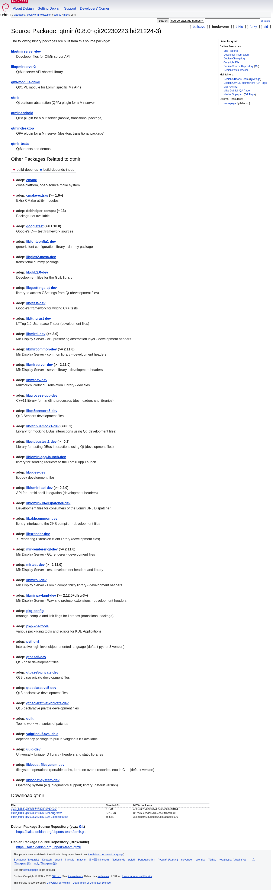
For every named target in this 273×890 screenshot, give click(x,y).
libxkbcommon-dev (41, 518)
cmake (31, 180)
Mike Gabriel (231, 90)
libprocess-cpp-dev (42, 395)
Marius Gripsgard (233, 94)
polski (131, 859)
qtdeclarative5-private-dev (47, 703)
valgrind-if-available (42, 734)
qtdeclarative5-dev (41, 688)
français (69, 859)
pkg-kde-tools (37, 626)
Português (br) (146, 859)
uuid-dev (33, 749)
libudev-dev (35, 472)
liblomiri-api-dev (39, 488)
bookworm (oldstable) (39, 14)
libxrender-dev (38, 534)
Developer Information (236, 54)
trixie (239, 26)
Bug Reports (231, 50)
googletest (35, 226)
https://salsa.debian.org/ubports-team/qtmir (48, 847)
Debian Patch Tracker (236, 70)
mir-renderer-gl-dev (42, 549)
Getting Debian (49, 8)
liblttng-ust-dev (38, 318)
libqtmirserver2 (23, 67)
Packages (19, 14)
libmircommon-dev (41, 349)
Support (70, 8)
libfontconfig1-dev (41, 241)
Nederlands (118, 859)
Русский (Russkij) (168, 859)
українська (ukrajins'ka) (233, 859)
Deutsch (47, 859)
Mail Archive (230, 86)
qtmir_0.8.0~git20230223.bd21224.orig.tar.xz (36, 813)
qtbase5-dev (36, 657)
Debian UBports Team (236, 79)
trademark (103, 876)
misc (66, 14)
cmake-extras (37, 195)
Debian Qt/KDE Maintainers (239, 82)
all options (265, 21)
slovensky (187, 859)
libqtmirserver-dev (26, 51)
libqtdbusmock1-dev (43, 426)
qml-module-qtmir (25, 82)
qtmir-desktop (22, 128)
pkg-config (35, 611)
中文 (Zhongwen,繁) (45, 863)
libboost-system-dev (43, 780)
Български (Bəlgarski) (26, 859)
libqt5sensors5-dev (41, 411)
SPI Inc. (56, 876)
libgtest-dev (35, 303)
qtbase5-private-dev (42, 672)
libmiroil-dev (36, 580)
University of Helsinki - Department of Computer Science (79, 882)
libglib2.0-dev (37, 272)
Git (256, 66)
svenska (200, 859)
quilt (29, 718)
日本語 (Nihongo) (99, 859)
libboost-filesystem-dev (45, 764)
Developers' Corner (94, 8)
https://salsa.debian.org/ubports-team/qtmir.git (51, 832)
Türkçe (212, 859)
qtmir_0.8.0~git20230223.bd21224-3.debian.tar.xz (39, 816)
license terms (75, 876)
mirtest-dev (35, 564)
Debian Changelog (234, 58)
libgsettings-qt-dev (41, 288)
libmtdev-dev (36, 380)
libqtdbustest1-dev (41, 441)
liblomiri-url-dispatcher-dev (48, 503)
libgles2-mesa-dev (41, 257)
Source (57, 14)
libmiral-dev (35, 334)
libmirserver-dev (39, 364)
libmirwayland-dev (41, 595)
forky (253, 26)
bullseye (199, 26)
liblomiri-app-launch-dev (46, 457)
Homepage (230, 103)
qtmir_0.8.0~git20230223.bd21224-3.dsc (34, 809)
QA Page (255, 79)
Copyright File (231, 62)
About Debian (23, 8)
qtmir (15, 97)
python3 (32, 641)
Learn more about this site (137, 876)
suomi (58, 859)
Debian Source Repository (238, 66)
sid (266, 26)
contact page (30, 869)
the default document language (105, 854)
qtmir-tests (20, 144)
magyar (81, 859)
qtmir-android (22, 113)
